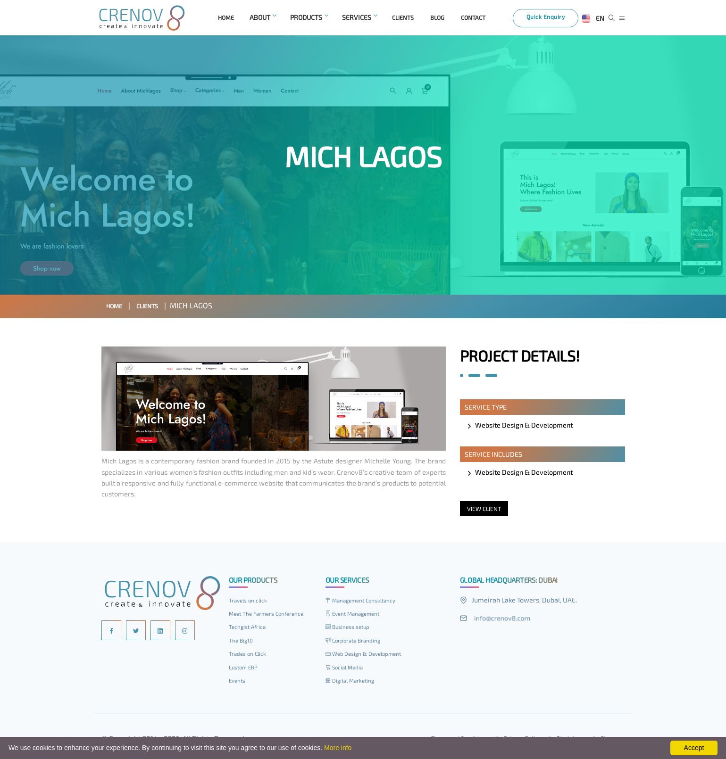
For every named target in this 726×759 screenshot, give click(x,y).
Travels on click (250, 602)
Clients (155, 307)
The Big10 (242, 642)
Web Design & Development (368, 656)
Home (116, 307)
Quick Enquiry (551, 19)
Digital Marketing (353, 682)
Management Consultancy (365, 602)
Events (238, 682)
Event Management (356, 615)
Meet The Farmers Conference (271, 615)
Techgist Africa (249, 629)
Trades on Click (249, 656)
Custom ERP (245, 669)
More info (337, 747)
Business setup (350, 629)
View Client (486, 511)
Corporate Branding (356, 642)
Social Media (346, 669)
